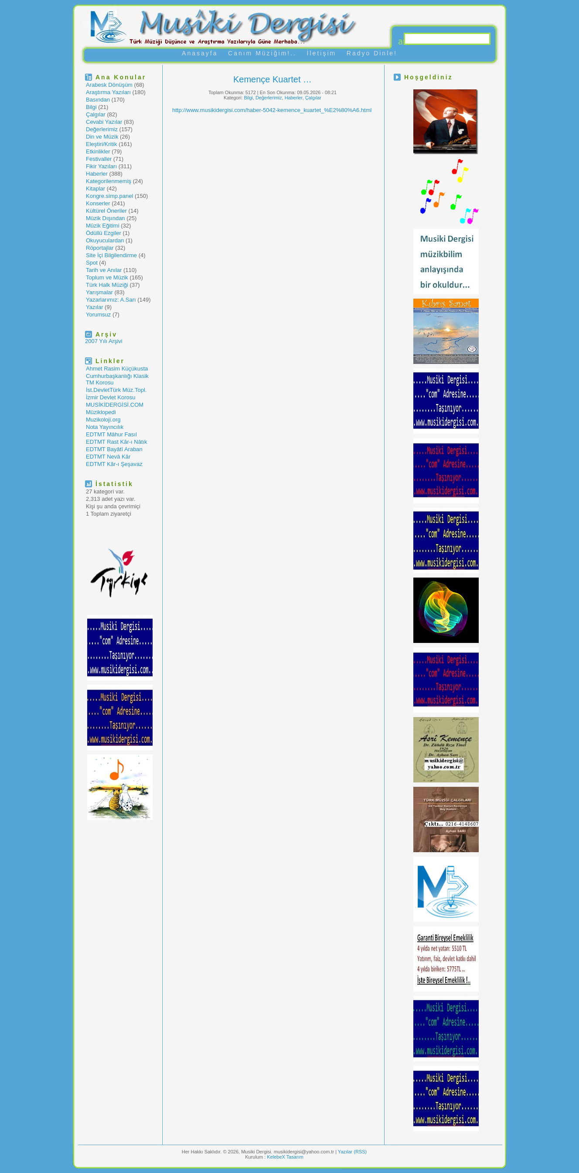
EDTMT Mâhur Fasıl (111, 434)
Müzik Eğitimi (102, 225)
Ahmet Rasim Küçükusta (117, 368)
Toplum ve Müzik (107, 277)
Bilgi (91, 107)
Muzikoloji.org (103, 419)
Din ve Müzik (102, 136)
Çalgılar (96, 114)
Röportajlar (100, 248)
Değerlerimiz (102, 129)
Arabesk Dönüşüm (109, 85)
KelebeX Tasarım (285, 1156)
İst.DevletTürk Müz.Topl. (116, 390)
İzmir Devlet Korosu (110, 397)
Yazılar (94, 307)
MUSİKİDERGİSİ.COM (114, 404)
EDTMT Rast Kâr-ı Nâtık (116, 442)
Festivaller (99, 159)
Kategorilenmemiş (108, 181)
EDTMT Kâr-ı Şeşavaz (114, 464)
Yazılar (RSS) (352, 1151)
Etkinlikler (98, 151)
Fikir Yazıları (101, 166)
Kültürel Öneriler (106, 210)
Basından (98, 99)
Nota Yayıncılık (104, 427)
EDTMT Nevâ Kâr (108, 456)
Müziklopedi (101, 412)
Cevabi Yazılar (104, 122)
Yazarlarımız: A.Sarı (111, 299)
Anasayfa (200, 53)
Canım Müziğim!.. (262, 53)
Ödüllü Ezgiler (103, 233)
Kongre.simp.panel (109, 196)
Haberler (97, 173)
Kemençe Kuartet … (272, 79)
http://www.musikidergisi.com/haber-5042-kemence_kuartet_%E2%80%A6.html (271, 110)
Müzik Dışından (105, 218)
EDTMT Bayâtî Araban (114, 449)
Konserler (98, 203)
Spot (92, 262)
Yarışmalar (99, 292)
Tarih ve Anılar (104, 270)
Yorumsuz (98, 314)
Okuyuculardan (105, 240)
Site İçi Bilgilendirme (111, 255)
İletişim (322, 53)
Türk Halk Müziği (107, 285)
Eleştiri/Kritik (101, 144)
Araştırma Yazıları (108, 92)
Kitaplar (95, 188)
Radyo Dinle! (372, 53)
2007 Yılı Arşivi (104, 341)
